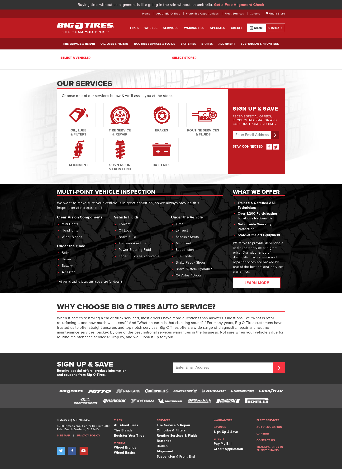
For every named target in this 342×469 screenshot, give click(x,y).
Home (146, 13)
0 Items (275, 28)
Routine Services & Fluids (154, 43)
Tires (134, 28)
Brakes (207, 43)
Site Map (63, 435)
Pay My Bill (223, 444)
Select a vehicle (75, 58)
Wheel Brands (125, 447)
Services (171, 28)
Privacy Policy (88, 435)
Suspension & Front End (260, 43)
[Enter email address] (252, 135)
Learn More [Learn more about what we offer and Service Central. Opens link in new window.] (257, 282)
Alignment (226, 43)
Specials (218, 28)
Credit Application (228, 449)
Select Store (184, 58)
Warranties (194, 28)
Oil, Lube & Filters (114, 43)
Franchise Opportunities (203, 13)
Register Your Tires (129, 436)
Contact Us (265, 440)
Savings (220, 427)
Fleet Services (235, 13)
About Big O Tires (168, 13)
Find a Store (275, 13)
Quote (256, 28)
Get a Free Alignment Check (239, 4)
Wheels (151, 28)
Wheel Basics (125, 453)
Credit (236, 28)
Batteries (188, 43)
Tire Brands (123, 430)
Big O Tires (85, 28)
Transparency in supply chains (269, 448)
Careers (255, 13)
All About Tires (126, 425)
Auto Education (269, 427)
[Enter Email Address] (224, 367)
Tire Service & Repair (78, 43)
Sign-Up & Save (226, 432)
